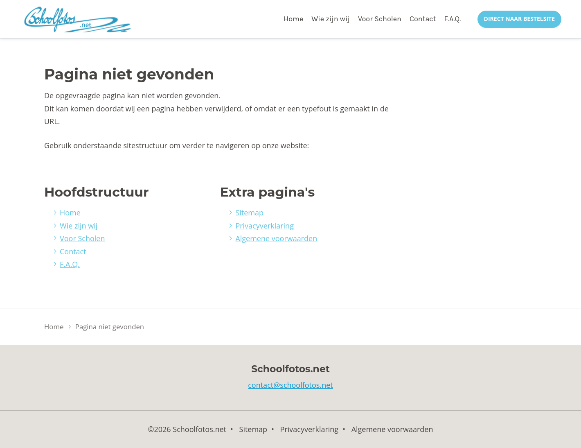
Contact (423, 18)
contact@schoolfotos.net (290, 385)
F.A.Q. (452, 18)
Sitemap (249, 212)
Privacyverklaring (264, 226)
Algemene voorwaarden (276, 238)
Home (293, 18)
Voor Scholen (379, 18)
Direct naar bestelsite (519, 19)
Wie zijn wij (330, 18)
